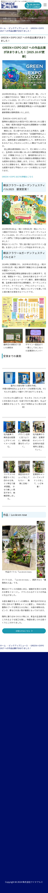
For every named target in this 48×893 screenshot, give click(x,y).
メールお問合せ (33, 7)
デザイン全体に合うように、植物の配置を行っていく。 (24, 440)
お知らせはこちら (24, 631)
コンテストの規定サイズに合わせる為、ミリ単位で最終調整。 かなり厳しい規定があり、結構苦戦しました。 (9, 486)
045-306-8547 (33, 4)
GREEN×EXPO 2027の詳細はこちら (17, 176)
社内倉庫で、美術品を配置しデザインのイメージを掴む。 (9, 440)
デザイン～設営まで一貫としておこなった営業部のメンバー (34, 347)
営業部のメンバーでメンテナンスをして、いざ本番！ (38, 480)
